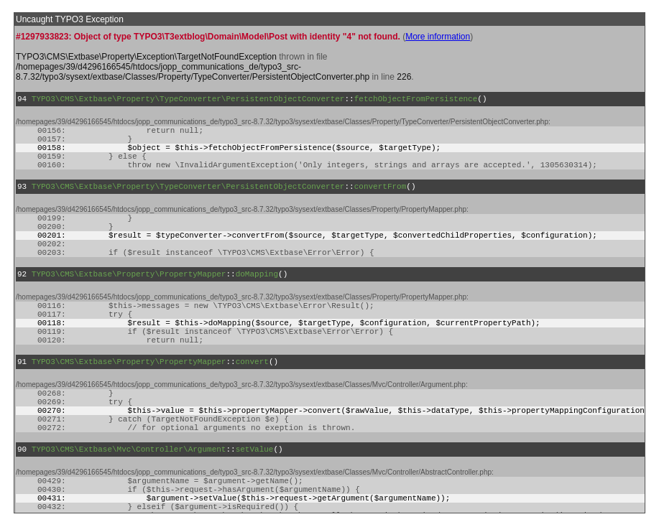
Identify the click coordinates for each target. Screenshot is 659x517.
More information (437, 37)
